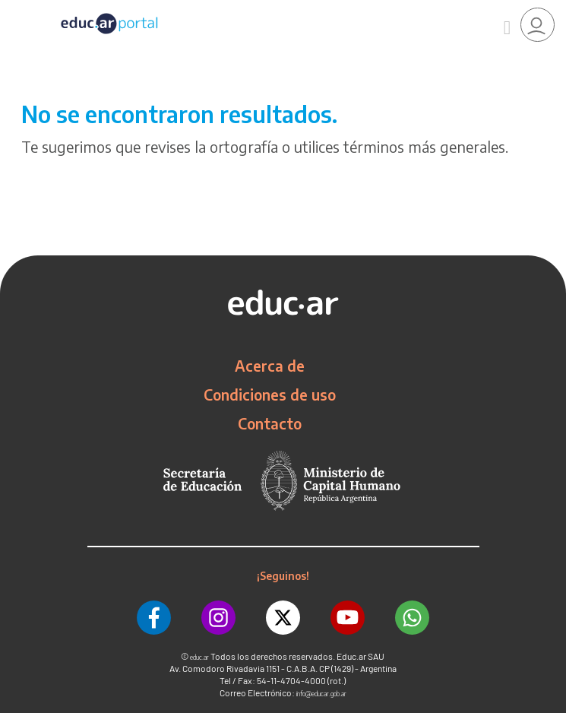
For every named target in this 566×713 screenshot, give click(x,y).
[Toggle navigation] (14, 8)
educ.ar (199, 657)
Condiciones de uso (270, 394)
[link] (537, 25)
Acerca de (270, 365)
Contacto (270, 423)
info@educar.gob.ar (321, 693)
